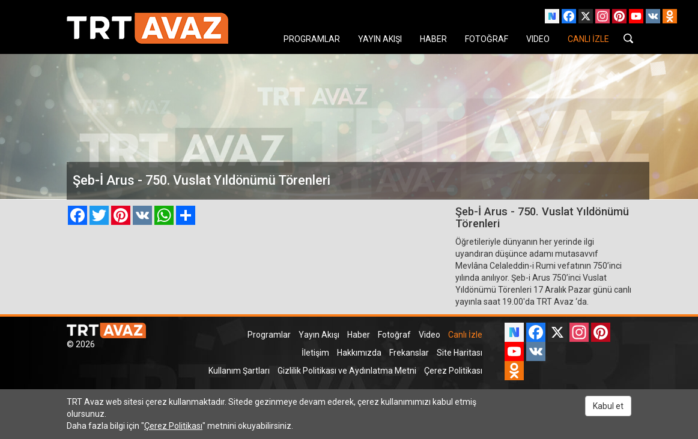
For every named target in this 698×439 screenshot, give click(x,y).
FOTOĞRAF (486, 39)
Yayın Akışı (319, 334)
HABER (433, 39)
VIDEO (538, 39)
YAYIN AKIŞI (380, 39)
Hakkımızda (359, 352)
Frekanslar (409, 352)
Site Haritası (459, 352)
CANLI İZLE (588, 39)
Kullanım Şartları (239, 370)
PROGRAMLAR (312, 39)
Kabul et (608, 406)
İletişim (315, 352)
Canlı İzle (465, 334)
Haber (358, 334)
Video (429, 334)
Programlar (269, 334)
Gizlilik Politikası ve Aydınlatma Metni (347, 370)
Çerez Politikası (453, 370)
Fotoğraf (394, 334)
